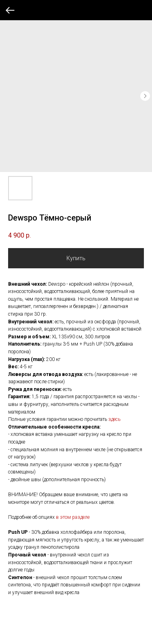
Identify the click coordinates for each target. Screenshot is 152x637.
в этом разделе (73, 517)
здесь (114, 419)
